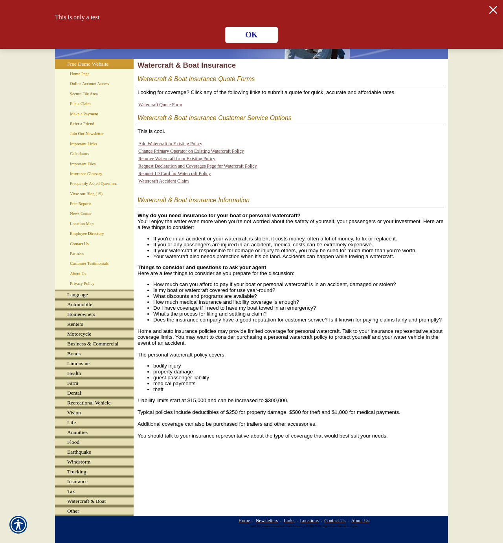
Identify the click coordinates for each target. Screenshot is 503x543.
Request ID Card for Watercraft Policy (174, 173)
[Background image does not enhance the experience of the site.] (94, 294)
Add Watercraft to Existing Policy (170, 143)
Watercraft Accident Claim (163, 181)
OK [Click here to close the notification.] (251, 34)
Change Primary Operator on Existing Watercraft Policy (191, 151)
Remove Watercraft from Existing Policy (176, 158)
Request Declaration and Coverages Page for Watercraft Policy (197, 166)
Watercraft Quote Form (160, 104)
